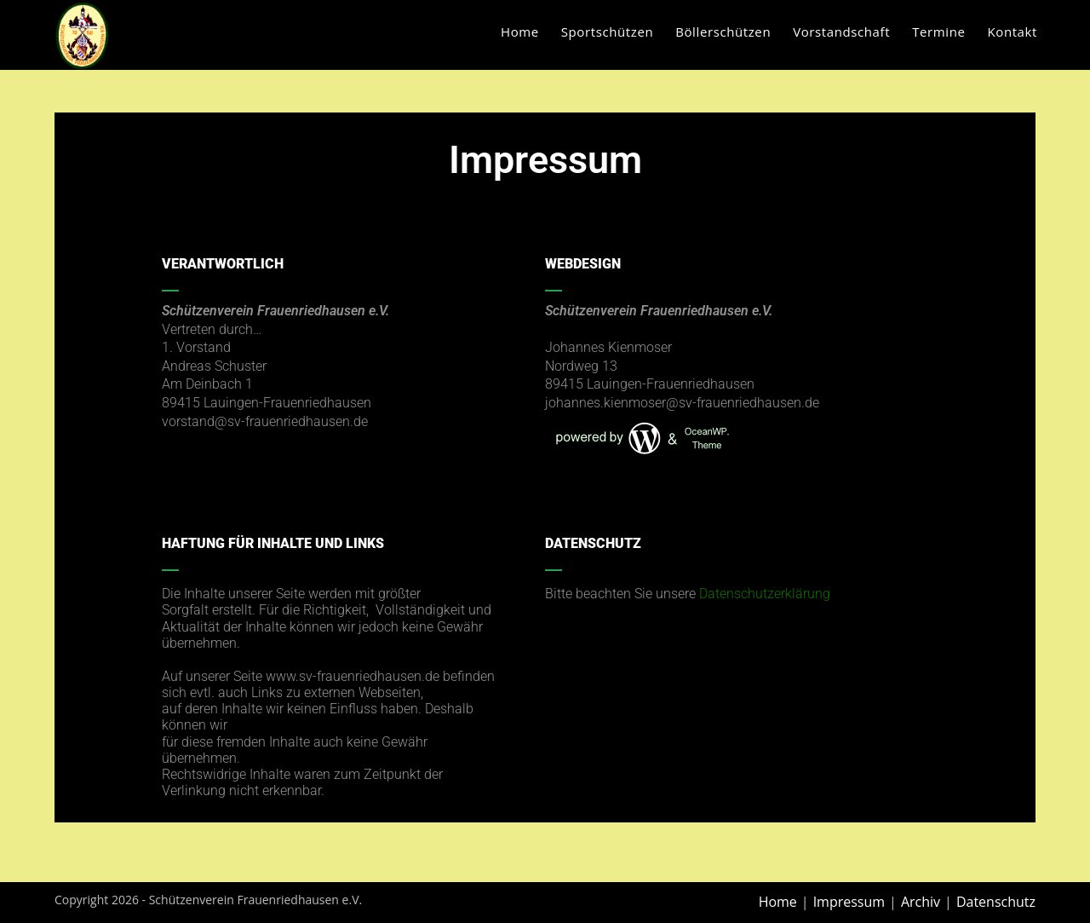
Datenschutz (996, 901)
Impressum (849, 901)
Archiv (920, 901)
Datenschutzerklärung (764, 594)
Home (778, 901)
